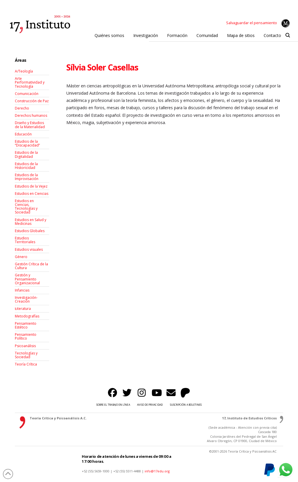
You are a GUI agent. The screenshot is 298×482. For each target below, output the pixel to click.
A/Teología (24, 71)
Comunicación (26, 93)
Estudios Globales (30, 230)
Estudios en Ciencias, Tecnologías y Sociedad (26, 206)
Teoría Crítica (26, 364)
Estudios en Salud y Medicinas (30, 221)
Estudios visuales (29, 249)
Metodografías (27, 316)
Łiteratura (23, 308)
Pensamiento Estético (25, 325)
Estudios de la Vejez (31, 186)
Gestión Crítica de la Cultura (31, 266)
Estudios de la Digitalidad (26, 154)
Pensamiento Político (25, 336)
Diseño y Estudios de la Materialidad (30, 124)
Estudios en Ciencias (31, 193)
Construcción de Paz (32, 100)
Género (21, 256)
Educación (23, 134)
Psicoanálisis (25, 345)
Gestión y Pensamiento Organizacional (27, 279)
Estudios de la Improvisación (26, 176)
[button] (287, 35)
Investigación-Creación (26, 299)
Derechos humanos (31, 115)
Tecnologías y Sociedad (26, 355)
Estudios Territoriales (25, 240)
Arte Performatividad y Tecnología (30, 82)
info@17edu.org (157, 471)
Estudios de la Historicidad (26, 165)
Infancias (22, 290)
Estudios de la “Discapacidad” (27, 143)
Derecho (22, 108)
